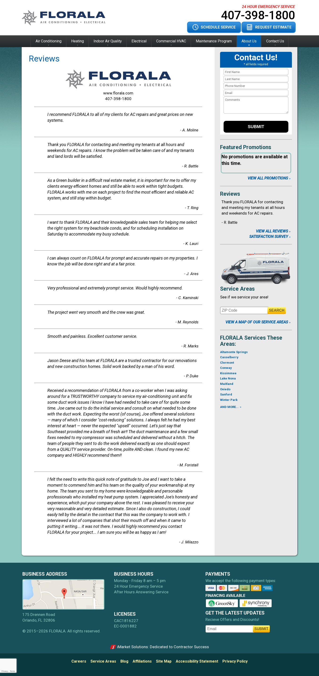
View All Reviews (272, 231)
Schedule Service (218, 27)
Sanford (226, 394)
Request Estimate (273, 27)
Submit (256, 126)
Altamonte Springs (234, 352)
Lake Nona (228, 378)
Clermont (227, 362)
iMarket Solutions (132, 646)
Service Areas (237, 289)
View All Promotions (268, 178)
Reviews (230, 194)
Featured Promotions (245, 147)
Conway (226, 368)
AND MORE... (229, 407)
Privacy (4, 671)
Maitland (226, 384)
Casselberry (229, 357)
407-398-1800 (258, 15)
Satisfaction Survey (268, 236)
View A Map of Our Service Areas (256, 322)
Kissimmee (228, 373)
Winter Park (228, 400)
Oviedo (225, 389)
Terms (12, 671)
